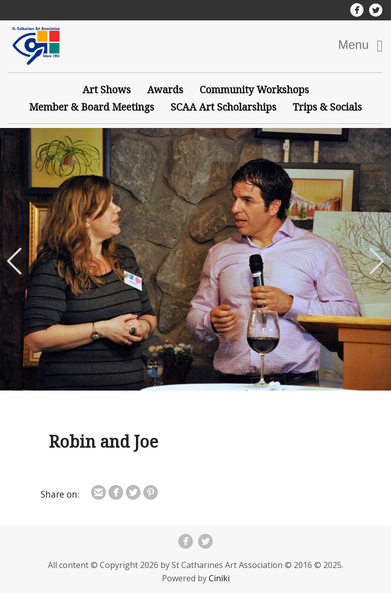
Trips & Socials (327, 107)
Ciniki (219, 578)
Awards (165, 89)
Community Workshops (254, 89)
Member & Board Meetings (91, 107)
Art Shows (106, 89)
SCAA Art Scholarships (223, 107)
